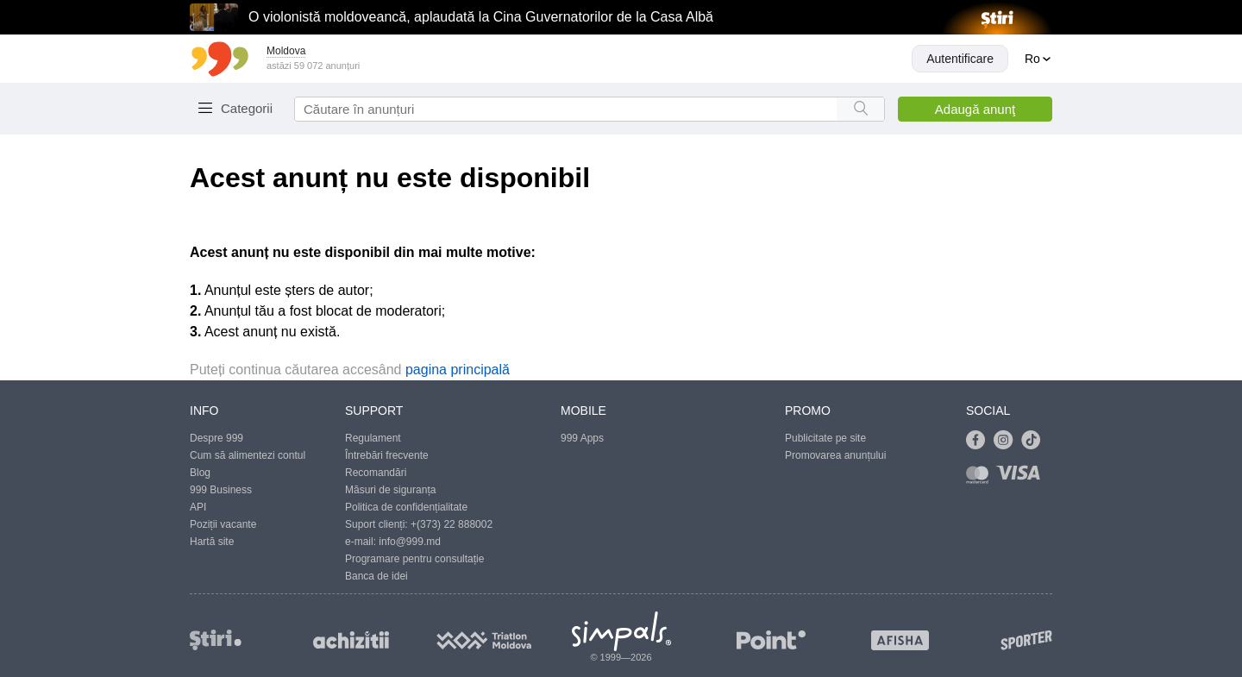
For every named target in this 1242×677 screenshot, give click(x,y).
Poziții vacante (223, 524)
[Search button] (860, 109)
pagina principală (457, 369)
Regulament (373, 438)
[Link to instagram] (1007, 440)
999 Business (221, 490)
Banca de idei (376, 576)
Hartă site (212, 542)
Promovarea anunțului (835, 455)
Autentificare (960, 59)
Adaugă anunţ (975, 109)
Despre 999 (216, 438)
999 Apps (582, 438)
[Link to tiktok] (1035, 440)
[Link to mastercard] (980, 478)
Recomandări (375, 473)
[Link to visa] (1022, 478)
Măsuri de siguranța (390, 490)
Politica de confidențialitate (406, 507)
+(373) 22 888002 (451, 524)
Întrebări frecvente (387, 455)
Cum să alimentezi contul (247, 455)
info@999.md (410, 542)
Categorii (247, 108)
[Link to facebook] (980, 440)
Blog (200, 473)
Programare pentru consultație (414, 559)
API (198, 507)
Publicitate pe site (825, 438)
